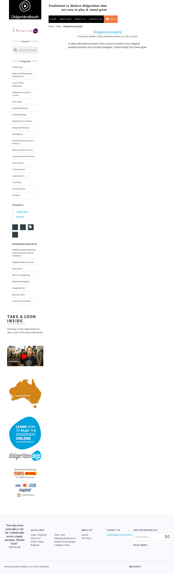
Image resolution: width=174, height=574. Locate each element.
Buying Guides (18, 291)
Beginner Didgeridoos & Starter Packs (22, 75)
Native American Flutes (22, 147)
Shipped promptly (107, 32)
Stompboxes (17, 131)
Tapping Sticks (18, 173)
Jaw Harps (16, 179)
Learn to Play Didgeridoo (25, 83)
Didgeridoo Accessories (22, 118)
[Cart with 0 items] (111, 19)
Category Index (62, 541)
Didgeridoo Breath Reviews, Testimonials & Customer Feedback (24, 250)
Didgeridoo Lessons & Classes (25, 91)
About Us (80, 19)
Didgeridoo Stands (20, 105)
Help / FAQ (59, 531)
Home (53, 19)
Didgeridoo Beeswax (21, 124)
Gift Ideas (16, 192)
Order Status (37, 538)
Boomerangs (17, 160)
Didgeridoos (25, 67)
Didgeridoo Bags (25, 111)
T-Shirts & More (18, 166)
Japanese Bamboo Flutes (23, 153)
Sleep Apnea (17, 265)
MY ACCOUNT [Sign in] (66, 19)
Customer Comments (21, 298)
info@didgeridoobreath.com (121, 531)
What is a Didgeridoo (21, 272)
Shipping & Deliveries (65, 535)
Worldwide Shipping (20, 278)
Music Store (25, 98)
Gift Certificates (18, 186)
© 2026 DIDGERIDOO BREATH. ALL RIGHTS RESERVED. (26, 563)
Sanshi (85, 531)
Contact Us (95, 19)
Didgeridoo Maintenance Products (23, 139)
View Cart (35, 535)
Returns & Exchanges (65, 538)
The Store (87, 535)
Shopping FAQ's (19, 285)
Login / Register (39, 531)
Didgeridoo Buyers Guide (23, 259)
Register (35, 541)
